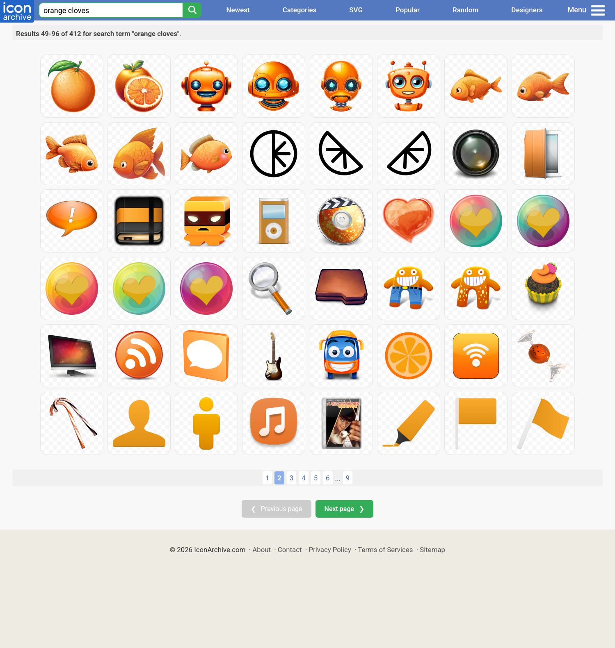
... (338, 478)
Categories (300, 10)
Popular (408, 10)
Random (465, 10)
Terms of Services (385, 550)
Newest (237, 10)
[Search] (192, 10)
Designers (526, 10)
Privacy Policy (330, 550)
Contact (290, 550)
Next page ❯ (344, 509)
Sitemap (432, 550)
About (261, 550)
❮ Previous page (276, 509)
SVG (356, 10)
